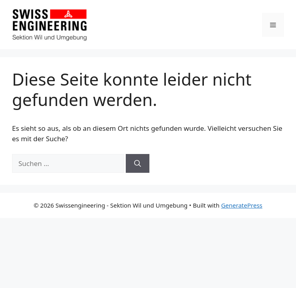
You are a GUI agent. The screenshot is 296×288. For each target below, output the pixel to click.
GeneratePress (241, 205)
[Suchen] (137, 163)
